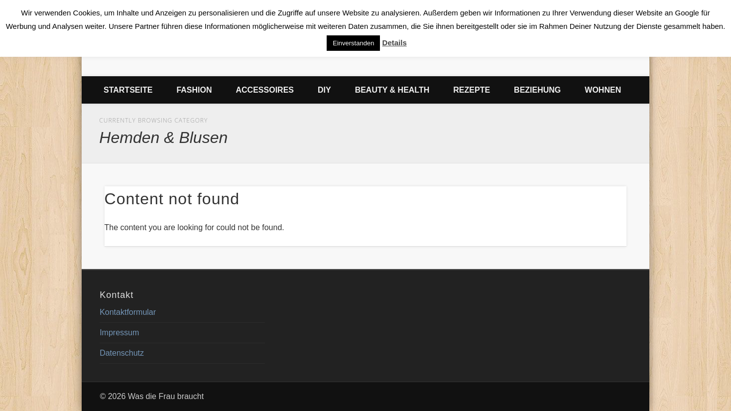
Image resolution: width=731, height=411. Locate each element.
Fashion (194, 90)
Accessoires (265, 90)
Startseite (128, 90)
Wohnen (603, 90)
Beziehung (537, 90)
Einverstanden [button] (353, 43)
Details (394, 42)
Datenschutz (122, 353)
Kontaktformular (128, 312)
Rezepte (471, 90)
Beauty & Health (392, 90)
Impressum (119, 332)
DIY (324, 90)
